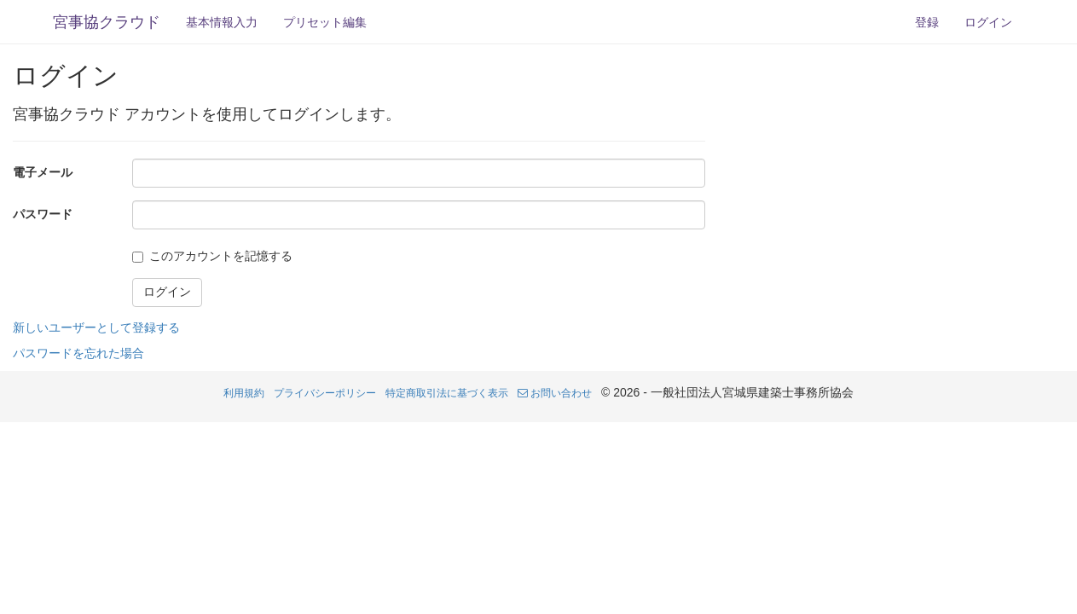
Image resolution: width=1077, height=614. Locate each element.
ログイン (988, 22)
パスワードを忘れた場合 (78, 353)
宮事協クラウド (106, 22)
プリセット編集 (325, 22)
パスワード (42, 214)
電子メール (42, 172)
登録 (927, 22)
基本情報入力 (222, 22)
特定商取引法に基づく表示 (446, 393)
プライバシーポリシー (325, 393)
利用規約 (243, 393)
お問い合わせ (555, 393)
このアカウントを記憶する (220, 256)
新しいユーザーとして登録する (96, 327)
